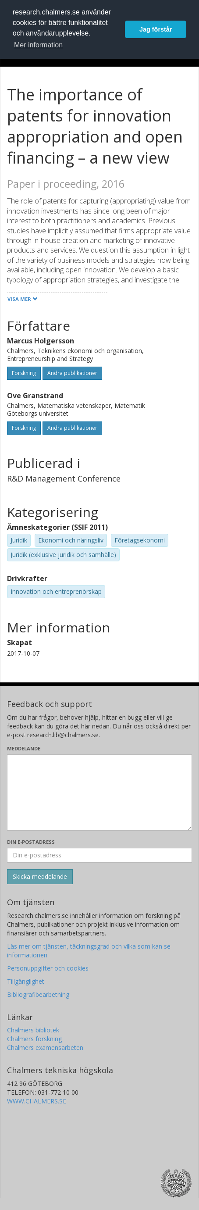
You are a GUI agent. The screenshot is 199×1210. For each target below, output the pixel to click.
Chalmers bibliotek (33, 1030)
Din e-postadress (31, 842)
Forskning (24, 373)
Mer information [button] (38, 45)
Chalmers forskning (34, 1039)
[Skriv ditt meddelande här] (99, 792)
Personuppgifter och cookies (48, 968)
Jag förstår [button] (155, 29)
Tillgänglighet (25, 981)
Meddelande (23, 748)
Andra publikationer (72, 373)
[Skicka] (40, 876)
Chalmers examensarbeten (45, 1047)
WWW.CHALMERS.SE (36, 1101)
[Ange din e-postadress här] (99, 855)
